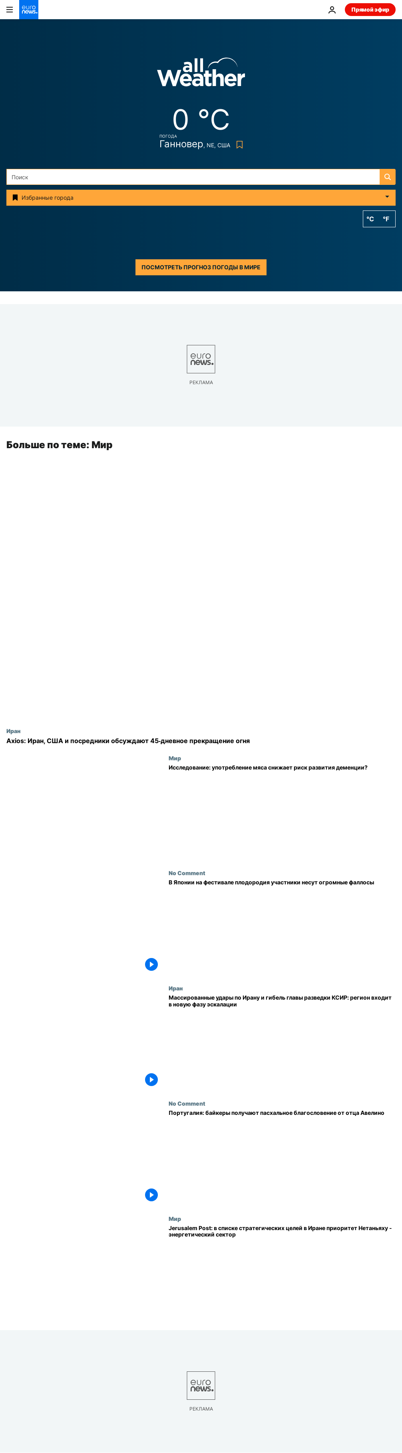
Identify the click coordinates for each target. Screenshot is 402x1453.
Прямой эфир (370, 9)
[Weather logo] (201, 74)
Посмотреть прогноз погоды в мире (201, 267)
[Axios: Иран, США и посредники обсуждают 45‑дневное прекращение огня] (201, 741)
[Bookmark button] (238, 144)
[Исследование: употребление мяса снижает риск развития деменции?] (282, 812)
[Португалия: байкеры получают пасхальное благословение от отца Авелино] (282, 1158)
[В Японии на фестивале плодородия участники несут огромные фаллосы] (282, 928)
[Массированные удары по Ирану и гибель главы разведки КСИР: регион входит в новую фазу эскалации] (282, 1042)
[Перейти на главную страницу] (28, 9)
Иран (13, 731)
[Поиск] (201, 177)
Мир (175, 758)
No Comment (187, 873)
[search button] (388, 177)
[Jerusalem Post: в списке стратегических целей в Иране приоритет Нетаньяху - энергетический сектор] (282, 1273)
